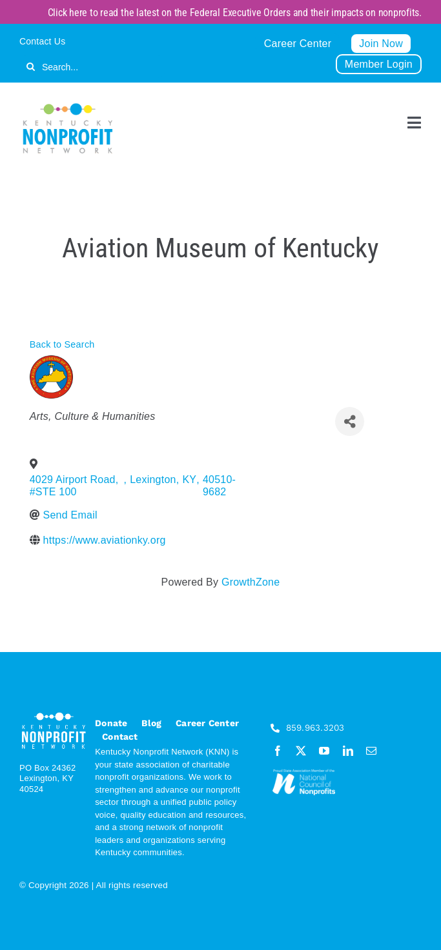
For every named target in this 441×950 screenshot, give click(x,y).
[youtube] (324, 751)
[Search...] (92, 66)
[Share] (349, 421)
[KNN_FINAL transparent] (67, 105)
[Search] (30, 66)
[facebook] (277, 751)
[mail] (371, 751)
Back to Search (62, 344)
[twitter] (301, 751)
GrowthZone (250, 582)
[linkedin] (348, 751)
